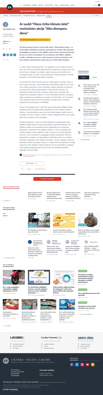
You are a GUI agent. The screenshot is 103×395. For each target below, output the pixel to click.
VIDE (4, 213)
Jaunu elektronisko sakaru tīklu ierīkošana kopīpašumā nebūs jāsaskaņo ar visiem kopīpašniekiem (48, 316)
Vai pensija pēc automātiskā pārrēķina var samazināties (10, 314)
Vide (8, 43)
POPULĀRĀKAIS (83, 71)
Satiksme (94, 128)
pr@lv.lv (51, 375)
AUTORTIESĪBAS (15, 375)
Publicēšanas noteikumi (28, 156)
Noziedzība (94, 94)
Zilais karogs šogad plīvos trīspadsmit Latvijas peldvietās (91, 194)
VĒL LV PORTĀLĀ (8, 265)
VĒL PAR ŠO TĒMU (9, 207)
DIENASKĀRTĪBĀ (49, 5)
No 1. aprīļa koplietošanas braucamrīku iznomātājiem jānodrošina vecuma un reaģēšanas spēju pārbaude (67, 316)
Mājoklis (50, 322)
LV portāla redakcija (47, 370)
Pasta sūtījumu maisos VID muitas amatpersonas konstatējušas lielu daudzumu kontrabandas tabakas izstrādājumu (91, 88)
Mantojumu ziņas (49, 348)
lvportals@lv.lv (48, 373)
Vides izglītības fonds (9, 29)
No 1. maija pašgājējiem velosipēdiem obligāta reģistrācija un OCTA (91, 124)
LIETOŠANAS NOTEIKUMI (17, 371)
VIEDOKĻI (40, 5)
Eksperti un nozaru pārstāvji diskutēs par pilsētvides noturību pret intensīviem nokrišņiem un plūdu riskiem (35, 251)
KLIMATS (5, 215)
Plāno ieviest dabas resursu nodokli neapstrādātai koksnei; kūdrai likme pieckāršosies (88, 232)
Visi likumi (16, 348)
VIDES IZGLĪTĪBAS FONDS (11, 187)
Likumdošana (33, 322)
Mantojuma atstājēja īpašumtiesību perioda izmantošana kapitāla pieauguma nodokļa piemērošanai (85, 278)
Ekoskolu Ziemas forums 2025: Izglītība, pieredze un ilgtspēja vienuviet (35, 194)
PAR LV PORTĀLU (15, 370)
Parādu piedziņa (40, 295)
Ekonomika (96, 119)
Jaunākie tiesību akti (19, 344)
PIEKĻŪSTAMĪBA (15, 373)
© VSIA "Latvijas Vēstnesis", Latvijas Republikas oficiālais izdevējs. (22, 387)
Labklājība (94, 136)
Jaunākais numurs (86, 344)
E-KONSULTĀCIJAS (64, 5)
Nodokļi (83, 284)
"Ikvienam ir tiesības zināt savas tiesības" (21, 382)
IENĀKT (98, 1)
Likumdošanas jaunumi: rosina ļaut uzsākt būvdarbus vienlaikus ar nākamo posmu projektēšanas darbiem (29, 316)
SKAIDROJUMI (27, 5)
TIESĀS (56, 5)
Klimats (29, 169)
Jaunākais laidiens (49, 344)
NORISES (34, 5)
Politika (63, 295)
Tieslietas (94, 106)
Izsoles (46, 346)
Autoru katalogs (85, 346)
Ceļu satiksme (70, 322)
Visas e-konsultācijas (86, 314)
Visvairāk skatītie (18, 346)
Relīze (9, 41)
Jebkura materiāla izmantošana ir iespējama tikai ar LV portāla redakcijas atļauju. (26, 385)
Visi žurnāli (84, 348)
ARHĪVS (73, 5)
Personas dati (85, 297)
